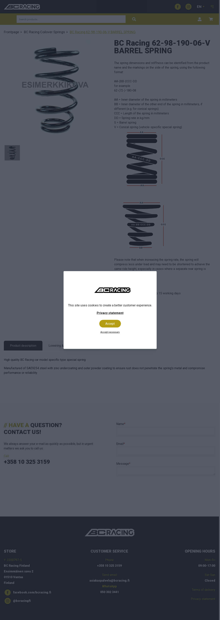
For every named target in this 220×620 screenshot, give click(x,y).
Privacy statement (110, 313)
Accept (110, 323)
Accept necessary (110, 332)
